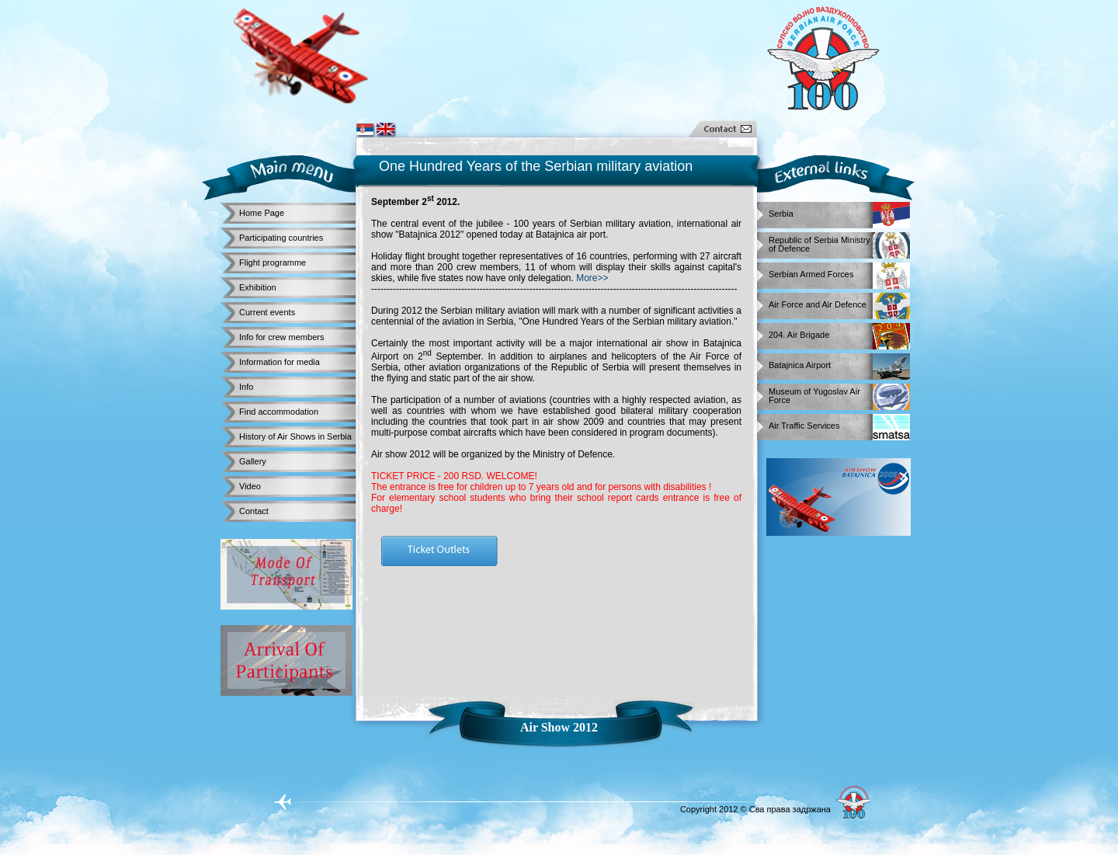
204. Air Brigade (799, 335)
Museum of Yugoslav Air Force (814, 393)
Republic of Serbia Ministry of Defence (819, 242)
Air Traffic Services (804, 426)
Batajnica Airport (800, 365)
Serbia (781, 214)
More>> (592, 278)
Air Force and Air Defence (817, 305)
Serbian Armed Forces (811, 274)
